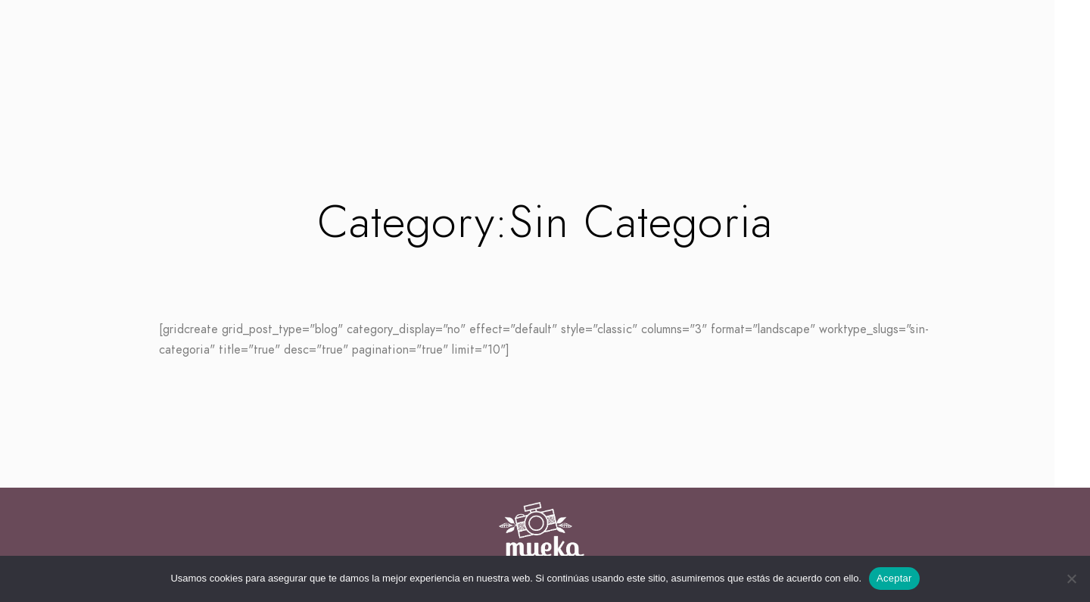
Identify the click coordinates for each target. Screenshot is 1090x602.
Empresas (571, 92)
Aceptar (894, 578)
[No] (1071, 578)
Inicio (435, 92)
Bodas (497, 92)
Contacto (657, 92)
